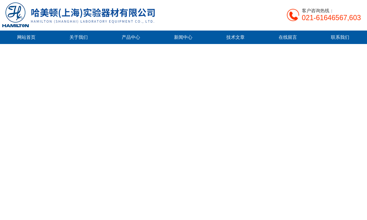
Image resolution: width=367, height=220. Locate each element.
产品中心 (131, 37)
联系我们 (340, 37)
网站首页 (26, 37)
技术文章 (235, 37)
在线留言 (288, 37)
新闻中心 (183, 37)
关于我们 (78, 37)
